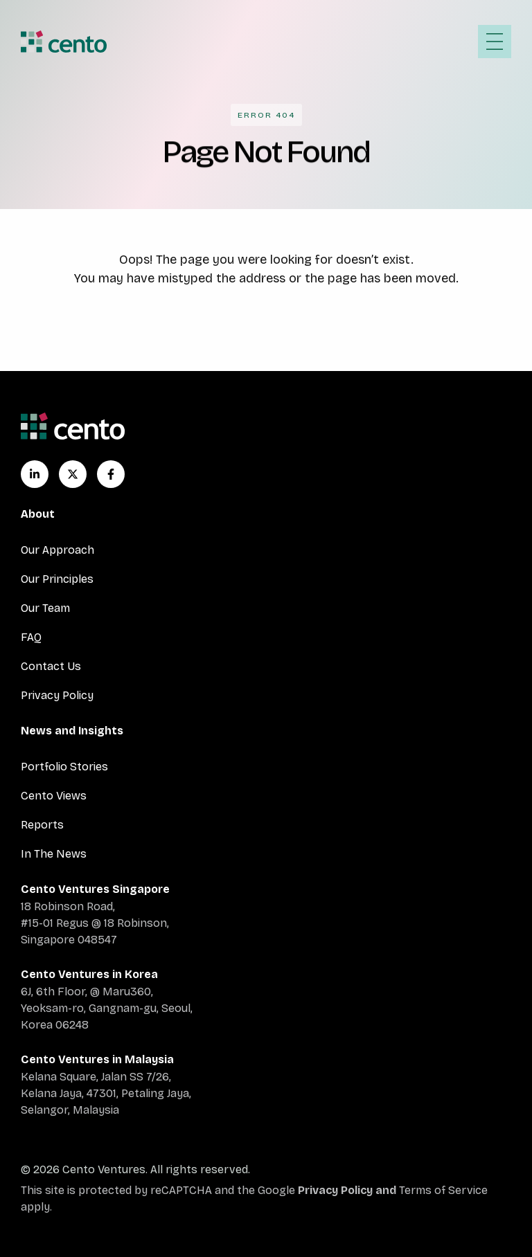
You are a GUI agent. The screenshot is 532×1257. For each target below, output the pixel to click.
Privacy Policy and (348, 1190)
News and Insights (72, 730)
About (38, 514)
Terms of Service (443, 1190)
